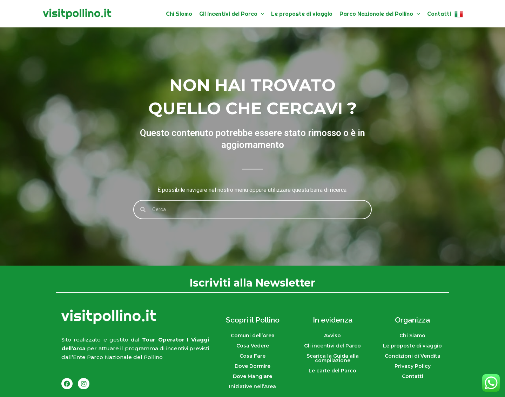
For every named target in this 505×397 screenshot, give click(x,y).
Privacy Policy (413, 366)
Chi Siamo (412, 335)
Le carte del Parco (332, 370)
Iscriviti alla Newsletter (252, 283)
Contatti (412, 376)
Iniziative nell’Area (252, 386)
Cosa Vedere (252, 346)
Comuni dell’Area (253, 335)
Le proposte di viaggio (412, 346)
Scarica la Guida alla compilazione (333, 358)
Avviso (332, 335)
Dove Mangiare (252, 376)
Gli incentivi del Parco (332, 346)
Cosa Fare (252, 356)
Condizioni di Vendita (412, 356)
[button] (260, 13)
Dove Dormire (252, 366)
